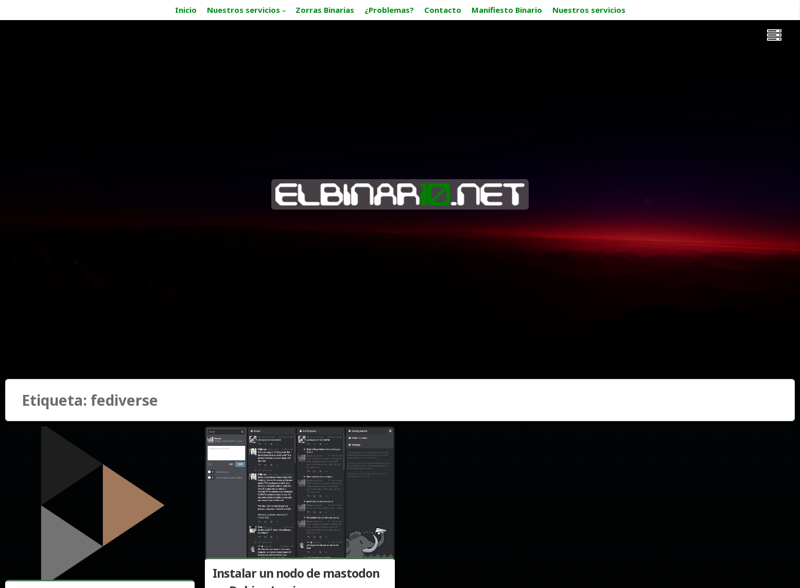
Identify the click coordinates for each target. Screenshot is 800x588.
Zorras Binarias (324, 10)
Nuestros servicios (243, 10)
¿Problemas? (389, 10)
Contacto (442, 10)
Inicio (186, 10)
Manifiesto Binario (507, 10)
